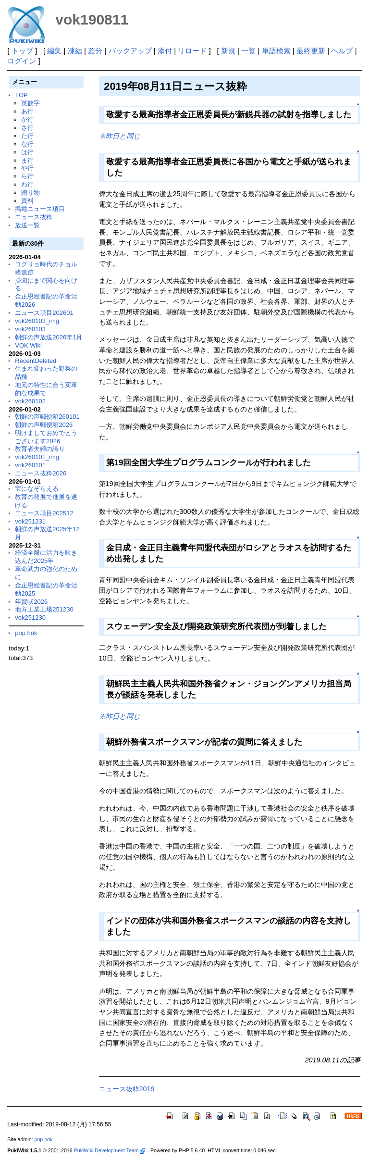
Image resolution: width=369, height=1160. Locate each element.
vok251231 (30, 521)
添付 (165, 51)
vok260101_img (37, 457)
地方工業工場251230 (44, 609)
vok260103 (30, 329)
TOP (21, 95)
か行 (27, 119)
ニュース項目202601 (44, 312)
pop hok (26, 632)
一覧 (248, 51)
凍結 (75, 51)
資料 (27, 200)
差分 (95, 51)
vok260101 (30, 465)
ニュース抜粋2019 (127, 1089)
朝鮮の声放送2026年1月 (48, 337)
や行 (27, 168)
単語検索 (276, 51)
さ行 (27, 127)
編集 (54, 51)
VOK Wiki (28, 345)
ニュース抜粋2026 (40, 473)
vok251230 (30, 617)
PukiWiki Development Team (109, 1150)
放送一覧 (27, 225)
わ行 (27, 184)
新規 (228, 51)
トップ (22, 51)
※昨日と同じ (119, 136)
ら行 (27, 176)
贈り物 (30, 192)
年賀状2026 (31, 601)
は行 (27, 152)
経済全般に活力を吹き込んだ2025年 (46, 556)
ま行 (27, 160)
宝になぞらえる (37, 488)
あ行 (27, 111)
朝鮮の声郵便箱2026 (44, 424)
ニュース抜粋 (33, 217)
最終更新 (310, 51)
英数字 (30, 103)
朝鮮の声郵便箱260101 (47, 416)
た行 (27, 135)
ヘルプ (342, 51)
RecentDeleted (35, 360)
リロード (192, 51)
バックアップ (130, 51)
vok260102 (30, 401)
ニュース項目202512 (44, 513)
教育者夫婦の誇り (40, 448)
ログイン (21, 61)
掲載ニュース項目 (40, 208)
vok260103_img (37, 320)
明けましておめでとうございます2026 (46, 437)
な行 (27, 144)
